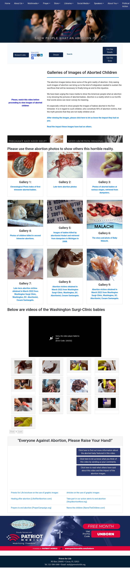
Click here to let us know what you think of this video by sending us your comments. (98, 460)
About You (112, 3)
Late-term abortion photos (65, 187)
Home (7, 3)
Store (56, 3)
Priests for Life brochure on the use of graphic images (34, 493)
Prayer (46, 3)
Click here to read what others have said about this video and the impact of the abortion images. (98, 470)
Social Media (83, 3)
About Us (18, 3)
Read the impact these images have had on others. (69, 126)
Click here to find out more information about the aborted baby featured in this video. (98, 451)
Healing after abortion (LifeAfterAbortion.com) (31, 499)
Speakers (98, 3)
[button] (21, 55)
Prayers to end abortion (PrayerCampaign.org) (31, 508)
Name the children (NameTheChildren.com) (86, 508)
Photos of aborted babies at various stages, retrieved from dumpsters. (104, 190)
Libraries (68, 3)
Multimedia (33, 3)
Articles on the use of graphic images (83, 493)
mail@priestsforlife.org (76, 564)
